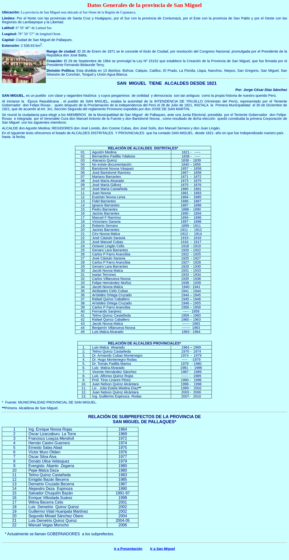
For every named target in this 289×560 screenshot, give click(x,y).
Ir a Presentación (128, 549)
